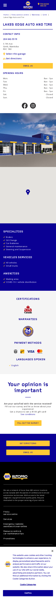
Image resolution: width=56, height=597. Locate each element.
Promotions (9, 539)
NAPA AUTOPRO (28, 5)
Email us (28, 66)
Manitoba (36, 15)
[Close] (52, 554)
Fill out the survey (28, 423)
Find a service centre (20, 15)
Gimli (45, 15)
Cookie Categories (28, 588)
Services (7, 519)
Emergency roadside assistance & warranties (15, 525)
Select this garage (14, 53)
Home (6, 15)
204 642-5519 (10, 39)
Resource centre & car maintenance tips (13, 532)
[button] (28, 192)
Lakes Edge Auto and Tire (13, 17)
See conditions (28, 414)
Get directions (12, 58)
